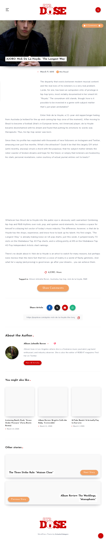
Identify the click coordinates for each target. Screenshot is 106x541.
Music (59, 272)
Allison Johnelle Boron (39, 279)
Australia (54, 279)
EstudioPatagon (61, 534)
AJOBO (51, 272)
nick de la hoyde (75, 279)
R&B (85, 279)
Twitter (33, 356)
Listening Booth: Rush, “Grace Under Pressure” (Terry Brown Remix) (18, 423)
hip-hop (62, 279)
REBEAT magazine (86, 352)
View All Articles (33, 363)
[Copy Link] (53, 317)
